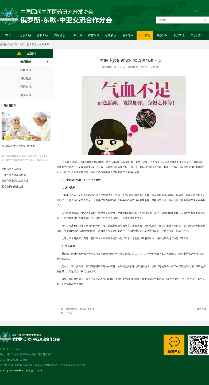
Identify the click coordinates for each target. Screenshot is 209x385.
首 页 (8, 35)
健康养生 (162, 35)
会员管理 (179, 35)
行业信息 (144, 35)
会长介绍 (42, 35)
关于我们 (196, 35)
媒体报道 (93, 35)
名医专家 (127, 35)
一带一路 (76, 35)
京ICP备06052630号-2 (11, 370)
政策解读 (110, 35)
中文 (194, 11)
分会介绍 (25, 35)
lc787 (41, 370)
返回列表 (201, 309)
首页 (22, 44)
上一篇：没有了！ (65, 313)
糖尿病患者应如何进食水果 (80, 309)
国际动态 (59, 35)
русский (205, 11)
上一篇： (60, 309)
